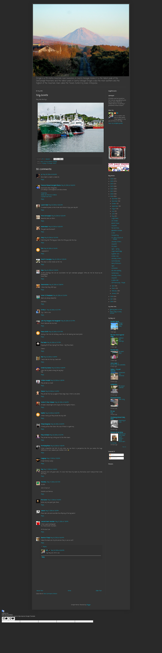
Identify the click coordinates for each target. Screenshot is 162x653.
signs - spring (115, 249)
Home (69, 591)
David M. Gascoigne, (46, 259)
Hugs (112, 413)
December (115, 199)
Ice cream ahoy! (121, 352)
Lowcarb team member (48, 522)
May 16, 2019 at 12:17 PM (54, 310)
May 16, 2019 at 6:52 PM (52, 413)
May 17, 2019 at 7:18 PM (61, 522)
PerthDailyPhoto (45, 446)
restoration (114, 268)
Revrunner (44, 500)
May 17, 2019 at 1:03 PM (52, 511)
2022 (112, 189)
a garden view (115, 254)
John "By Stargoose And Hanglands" (51, 321)
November (115, 201)
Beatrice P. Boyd (45, 538)
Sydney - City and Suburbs (115, 370)
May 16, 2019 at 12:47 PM (56, 332)
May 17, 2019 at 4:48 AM (50, 469)
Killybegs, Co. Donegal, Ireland (49, 163)
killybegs (55, 161)
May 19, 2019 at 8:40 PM (57, 550)
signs (112, 266)
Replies (45, 547)
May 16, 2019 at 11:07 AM (51, 238)
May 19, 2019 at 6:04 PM (57, 538)
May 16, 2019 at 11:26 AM (59, 259)
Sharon (43, 391)
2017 (111, 299)
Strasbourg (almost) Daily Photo (118, 418)
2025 (112, 181)
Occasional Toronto (116, 398)
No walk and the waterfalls (118, 365)
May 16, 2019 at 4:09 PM (58, 368)
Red (42, 357)
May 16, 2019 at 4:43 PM (52, 391)
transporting (115, 235)
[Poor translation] (11, 618)
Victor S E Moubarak (47, 296)
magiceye (43, 458)
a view (113, 233)
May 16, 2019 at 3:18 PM (50, 357)
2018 (111, 297)
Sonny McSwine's (116, 263)
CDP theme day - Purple (118, 283)
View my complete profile (115, 123)
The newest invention (122, 387)
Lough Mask (114, 218)
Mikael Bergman (45, 424)
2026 (112, 179)
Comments (113, 458)
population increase (116, 231)
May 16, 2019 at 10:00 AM (68, 185)
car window (114, 221)
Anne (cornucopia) (46, 216)
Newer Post (40, 591)
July (113, 211)
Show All (124, 447)
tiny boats (114, 246)
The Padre (44, 343)
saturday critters (116, 242)
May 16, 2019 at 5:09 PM (62, 402)
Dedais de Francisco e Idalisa (49, 195)
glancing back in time (116, 310)
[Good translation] (5, 618)
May (113, 216)
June (113, 214)
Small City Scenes (46, 368)
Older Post (99, 591)
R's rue (113, 411)
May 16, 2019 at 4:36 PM (57, 380)
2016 (111, 302)
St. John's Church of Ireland (117, 238)
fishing (46, 161)
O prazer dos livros (46, 197)
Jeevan (43, 511)
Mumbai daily (114, 350)
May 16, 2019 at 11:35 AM (51, 270)
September (115, 206)
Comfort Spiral (115, 322)
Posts (112, 455)
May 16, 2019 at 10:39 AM (56, 227)
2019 (111, 196)
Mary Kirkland (45, 435)
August (114, 209)
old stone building (116, 271)
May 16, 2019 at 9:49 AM (50, 174)
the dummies (115, 228)
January (114, 293)
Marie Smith (44, 332)
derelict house (115, 223)
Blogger (89, 605)
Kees (42, 270)
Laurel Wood (44, 205)
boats (42, 161)
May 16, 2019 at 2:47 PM (54, 343)
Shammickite (45, 285)
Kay (42, 469)
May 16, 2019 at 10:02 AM (56, 205)
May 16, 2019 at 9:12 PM (56, 435)
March (114, 288)
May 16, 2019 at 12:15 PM (60, 296)
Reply (42, 180)
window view (115, 256)
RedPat (43, 413)
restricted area (115, 261)
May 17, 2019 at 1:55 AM (53, 458)
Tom (42, 249)
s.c (41, 174)
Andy (42, 238)
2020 (112, 194)
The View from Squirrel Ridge (117, 336)
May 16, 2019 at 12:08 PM (56, 285)
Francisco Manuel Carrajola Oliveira (51, 185)
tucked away (115, 273)
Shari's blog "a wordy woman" (116, 312)
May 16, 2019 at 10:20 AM (58, 216)
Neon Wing (122, 399)
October (114, 204)
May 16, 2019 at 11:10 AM (50, 249)
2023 (112, 186)
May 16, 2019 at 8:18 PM (57, 424)
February (114, 291)
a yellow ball (114, 280)
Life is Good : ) (114, 363)
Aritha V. (43, 310)
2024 (112, 184)
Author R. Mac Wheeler (47, 402)
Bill (47, 550)
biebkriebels (44, 227)
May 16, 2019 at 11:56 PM (57, 446)
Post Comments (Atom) (50, 594)
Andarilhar (44, 193)
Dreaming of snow (122, 421)
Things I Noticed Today (121, 324)
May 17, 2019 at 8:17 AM (53, 482)
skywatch (114, 226)
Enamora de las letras (117, 432)
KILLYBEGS (117, 135)
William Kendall (45, 380)
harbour (50, 161)
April (113, 286)
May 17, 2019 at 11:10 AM (54, 500)
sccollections (114, 385)
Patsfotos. (43, 482)
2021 (111, 191)
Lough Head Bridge (116, 251)
